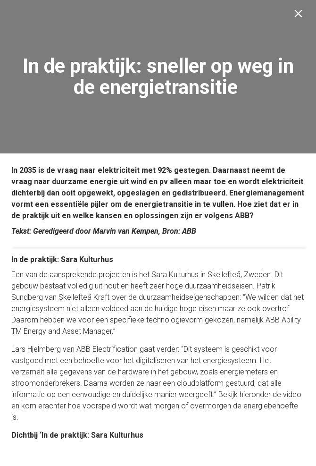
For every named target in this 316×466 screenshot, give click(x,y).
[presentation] (158, 76)
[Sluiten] (300, 15)
